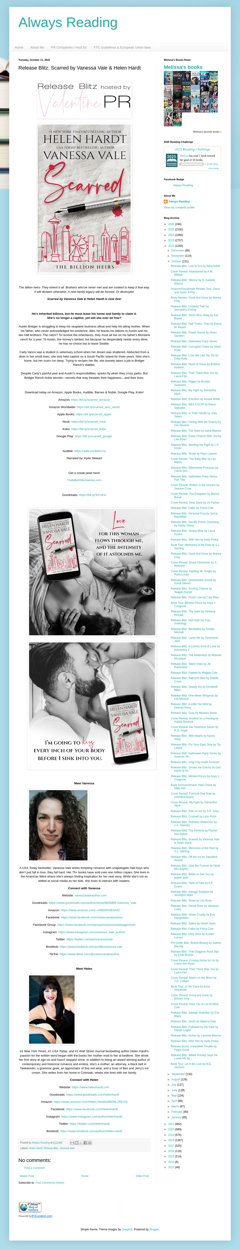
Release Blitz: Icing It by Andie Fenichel (195, 762)
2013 (171, 1167)
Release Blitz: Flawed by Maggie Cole (194, 672)
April (174, 1101)
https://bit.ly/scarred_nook (88, 421)
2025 (171, 229)
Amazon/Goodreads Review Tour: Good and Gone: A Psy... (195, 290)
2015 (171, 1156)
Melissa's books (183, 67)
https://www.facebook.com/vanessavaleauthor (91, 917)
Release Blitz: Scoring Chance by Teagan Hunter (191, 590)
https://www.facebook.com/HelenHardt (92, 1109)
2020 (171, 1129)
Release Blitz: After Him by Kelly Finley (195, 1041)
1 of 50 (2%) (211, 164)
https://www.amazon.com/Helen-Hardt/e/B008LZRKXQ (91, 1101)
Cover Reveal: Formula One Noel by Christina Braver (193, 795)
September (178, 1074)
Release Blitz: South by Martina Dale (193, 1021)
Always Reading (68, 22)
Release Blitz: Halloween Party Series (194, 341)
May (174, 1095)
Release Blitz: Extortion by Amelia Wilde (195, 399)
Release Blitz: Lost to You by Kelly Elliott (195, 266)
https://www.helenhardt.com (90, 1087)
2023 (171, 240)
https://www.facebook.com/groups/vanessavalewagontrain (96, 924)
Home (19, 47)
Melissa (184, 155)
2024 (171, 235)
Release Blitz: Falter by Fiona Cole (192, 508)
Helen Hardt (35, 1148)
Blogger (154, 1229)
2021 (171, 1124)
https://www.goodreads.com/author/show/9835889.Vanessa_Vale (92, 903)
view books (213, 168)
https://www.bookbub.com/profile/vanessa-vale (90, 946)
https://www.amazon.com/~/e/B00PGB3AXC (90, 910)
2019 (171, 1135)
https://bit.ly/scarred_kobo (88, 429)
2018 (171, 1140)
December (178, 250)
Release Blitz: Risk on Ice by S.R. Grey (195, 811)
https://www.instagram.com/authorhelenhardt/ (92, 1116)
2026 (171, 224)
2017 (171, 1145)
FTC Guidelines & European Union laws (122, 47)
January (176, 1117)
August (176, 1079)
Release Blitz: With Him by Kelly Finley (194, 539)
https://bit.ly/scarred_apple (93, 414)
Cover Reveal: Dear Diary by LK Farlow (195, 502)
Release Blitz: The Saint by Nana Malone (196, 430)
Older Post (142, 1176)
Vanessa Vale (67, 1148)
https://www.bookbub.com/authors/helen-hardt (91, 1131)
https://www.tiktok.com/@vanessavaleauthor (89, 954)
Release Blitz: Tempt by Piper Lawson (194, 453)
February (177, 1111)
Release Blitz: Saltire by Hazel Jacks (193, 923)
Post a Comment (34, 1168)
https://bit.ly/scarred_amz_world (98, 407)
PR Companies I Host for (69, 47)
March (175, 1106)
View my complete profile (179, 207)
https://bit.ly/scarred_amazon (90, 399)
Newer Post (27, 1176)
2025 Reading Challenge (192, 149)
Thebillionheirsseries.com (84, 480)
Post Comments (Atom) (49, 1182)
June (174, 1090)
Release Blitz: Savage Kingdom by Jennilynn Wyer (192, 893)
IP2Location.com (42, 1216)
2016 (171, 1151)
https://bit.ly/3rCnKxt (92, 495)
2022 (171, 246)
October (176, 261)
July (174, 1084)
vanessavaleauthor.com (90, 895)
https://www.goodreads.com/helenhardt (92, 1094)
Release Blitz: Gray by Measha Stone (194, 713)
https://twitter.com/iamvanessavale (89, 939)
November (178, 255)
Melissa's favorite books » (207, 131)
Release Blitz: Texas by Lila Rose (191, 900)
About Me (37, 47)
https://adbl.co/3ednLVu (90, 451)
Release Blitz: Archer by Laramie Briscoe (196, 1035)
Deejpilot (127, 1229)
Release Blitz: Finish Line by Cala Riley (195, 597)
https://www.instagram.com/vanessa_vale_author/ (91, 932)
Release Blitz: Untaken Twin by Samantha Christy (190, 308)
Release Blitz (51, 1148)
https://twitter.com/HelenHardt (90, 1123)
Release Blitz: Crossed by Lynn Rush (193, 816)
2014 (171, 1162)
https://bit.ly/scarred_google (93, 436)
